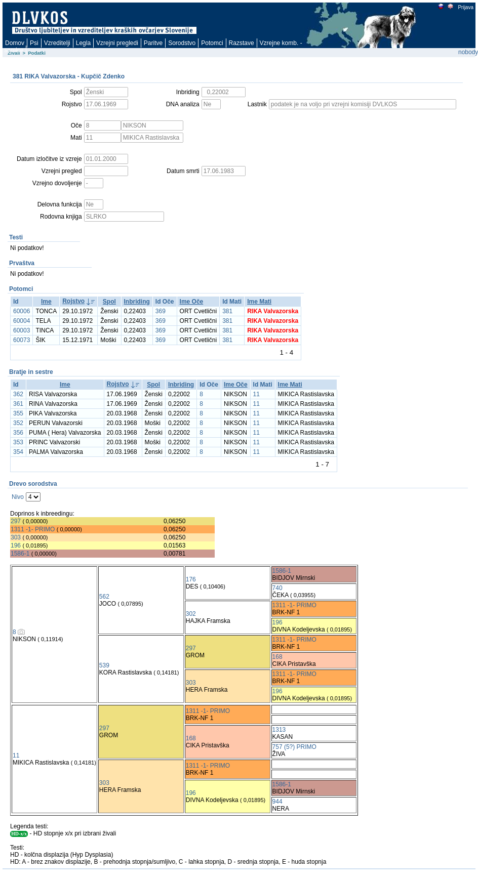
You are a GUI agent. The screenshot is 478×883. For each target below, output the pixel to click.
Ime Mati (259, 301)
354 (18, 451)
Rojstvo (73, 301)
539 (104, 665)
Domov (14, 43)
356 (18, 432)
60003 (21, 330)
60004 (21, 320)
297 (16, 521)
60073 (21, 340)
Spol (109, 301)
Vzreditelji (57, 43)
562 (104, 596)
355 (18, 413)
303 (16, 537)
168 (277, 656)
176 (191, 579)
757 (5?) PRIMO (294, 746)
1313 (279, 729)
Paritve (153, 43)
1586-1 (20, 553)
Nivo (18, 496)
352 (18, 423)
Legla (83, 43)
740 (277, 588)
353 (18, 442)
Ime (46, 301)
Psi (34, 43)
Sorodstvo (181, 43)
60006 (21, 311)
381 (227, 311)
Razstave (241, 43)
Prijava (465, 7)
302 (191, 613)
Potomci (212, 43)
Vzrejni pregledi (117, 43)
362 (18, 394)
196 (16, 545)
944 (277, 801)
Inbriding (137, 301)
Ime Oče (192, 301)
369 (160, 311)
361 (18, 403)
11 (256, 394)
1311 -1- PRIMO (33, 529)
